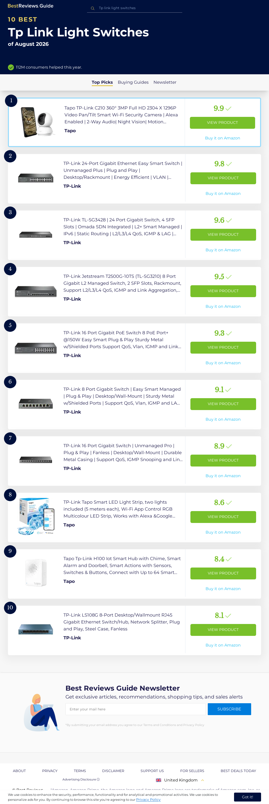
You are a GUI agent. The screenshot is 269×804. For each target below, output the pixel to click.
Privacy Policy (148, 799)
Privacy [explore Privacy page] (50, 771)
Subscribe (229, 709)
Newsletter (165, 82)
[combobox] (134, 8)
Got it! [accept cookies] (247, 797)
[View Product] (134, 122)
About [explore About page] (19, 771)
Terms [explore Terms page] (80, 771)
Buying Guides (133, 82)
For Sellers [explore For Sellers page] (192, 771)
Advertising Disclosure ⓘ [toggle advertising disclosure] (81, 779)
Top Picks (102, 82)
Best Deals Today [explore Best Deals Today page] (238, 771)
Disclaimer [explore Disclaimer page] (113, 771)
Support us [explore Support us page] (152, 771)
